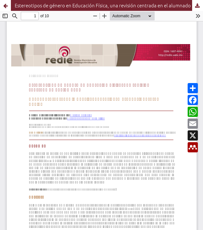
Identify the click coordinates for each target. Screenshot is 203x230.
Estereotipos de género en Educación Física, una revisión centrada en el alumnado (103, 5)
